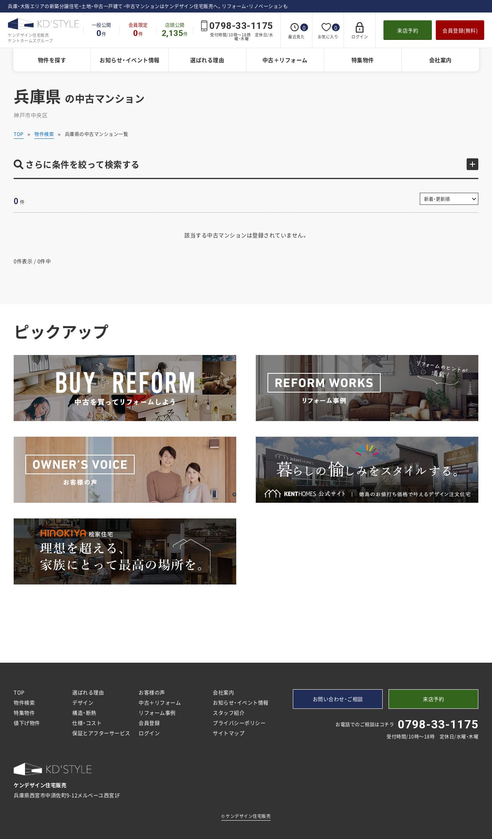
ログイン (149, 733)
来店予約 (407, 30)
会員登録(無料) (460, 30)
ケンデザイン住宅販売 (246, 816)
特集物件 (362, 60)
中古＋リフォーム (285, 60)
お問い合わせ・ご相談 (338, 699)
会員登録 (149, 722)
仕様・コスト (87, 722)
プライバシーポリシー (239, 722)
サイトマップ (228, 733)
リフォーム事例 (157, 712)
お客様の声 (152, 692)
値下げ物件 (27, 722)
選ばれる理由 (207, 60)
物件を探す (52, 60)
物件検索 (44, 134)
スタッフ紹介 (228, 712)
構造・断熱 (84, 712)
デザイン (82, 702)
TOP (19, 134)
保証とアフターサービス (101, 733)
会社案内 (440, 60)
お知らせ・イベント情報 (130, 60)
